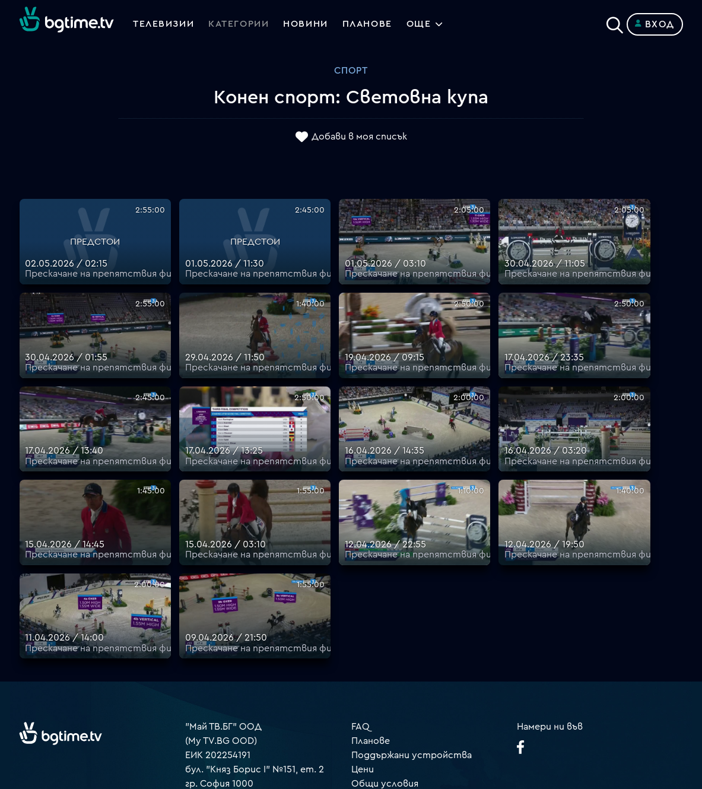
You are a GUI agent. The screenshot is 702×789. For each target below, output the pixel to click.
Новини (307, 24)
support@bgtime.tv (228, 704)
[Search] (614, 22)
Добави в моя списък (359, 137)
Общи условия (384, 633)
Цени (362, 619)
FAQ (360, 576)
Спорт (351, 70)
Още (421, 24)
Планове (370, 590)
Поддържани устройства (411, 605)
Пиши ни (370, 690)
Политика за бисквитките (413, 676)
